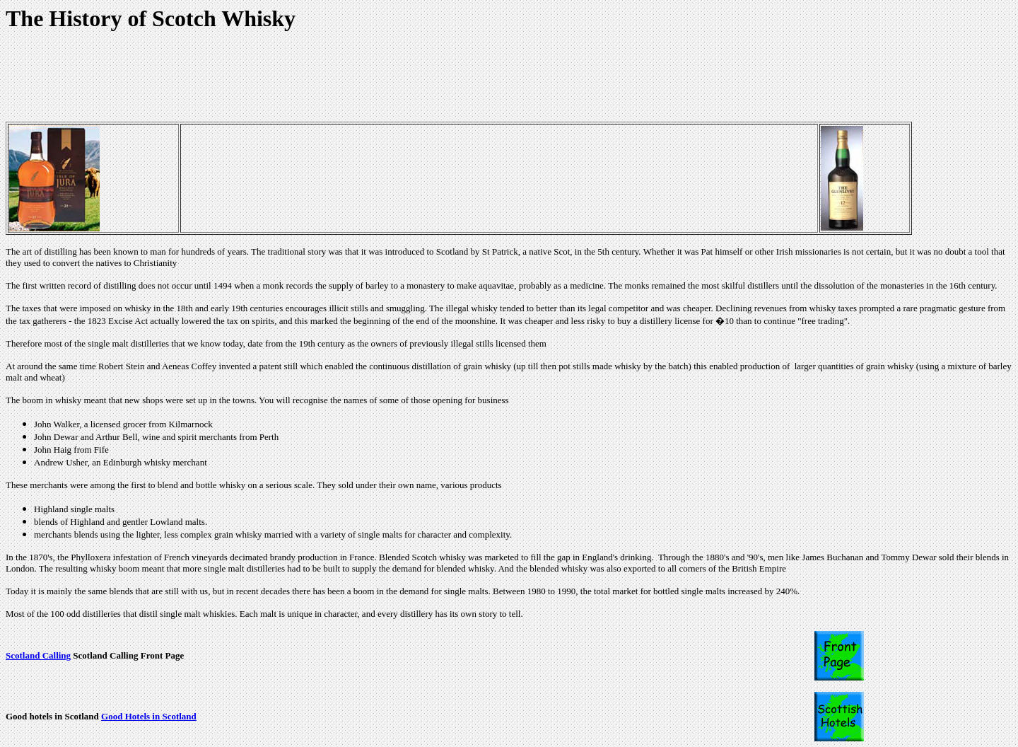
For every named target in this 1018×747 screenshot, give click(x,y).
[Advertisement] (263, 78)
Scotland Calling (38, 655)
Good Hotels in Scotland (149, 716)
